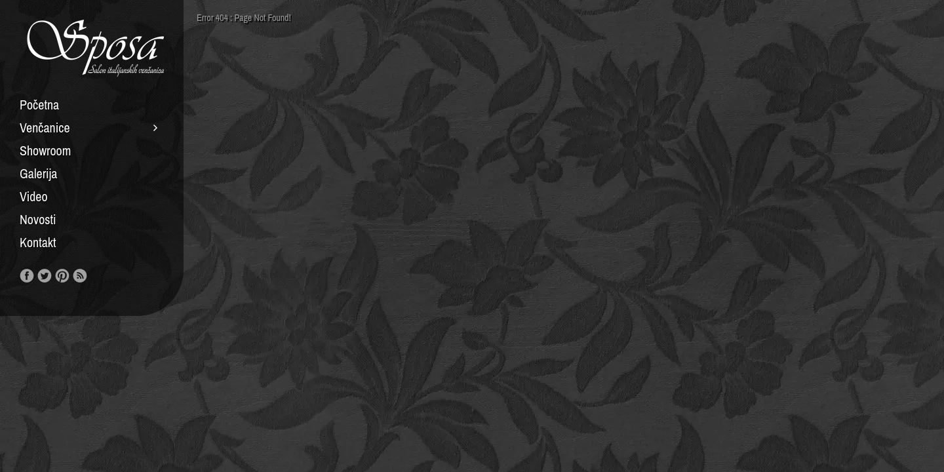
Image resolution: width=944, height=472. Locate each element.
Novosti (38, 219)
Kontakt (38, 242)
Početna (39, 104)
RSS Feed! (80, 276)
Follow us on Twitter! (44, 276)
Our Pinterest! (62, 276)
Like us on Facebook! (27, 276)
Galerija (38, 173)
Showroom (45, 150)
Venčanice (45, 127)
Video (34, 196)
